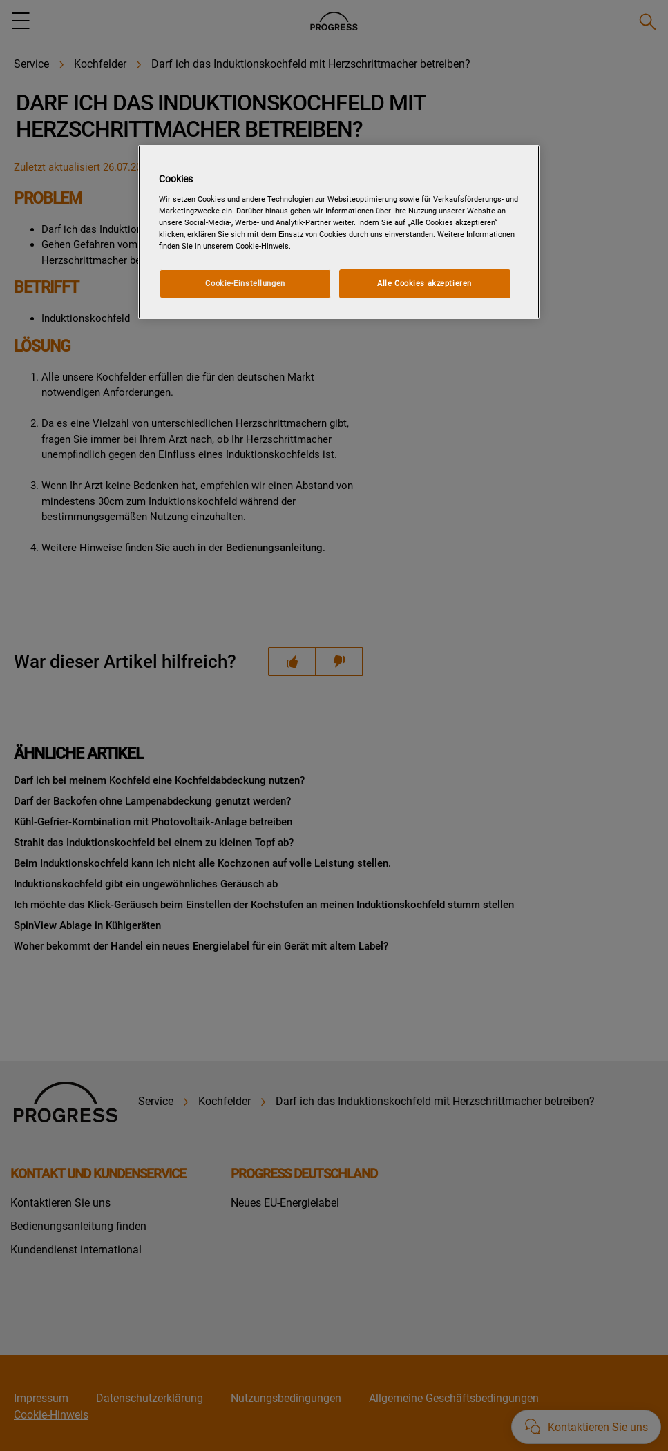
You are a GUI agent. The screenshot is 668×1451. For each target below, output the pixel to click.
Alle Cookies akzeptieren (424, 283)
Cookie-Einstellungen (245, 283)
